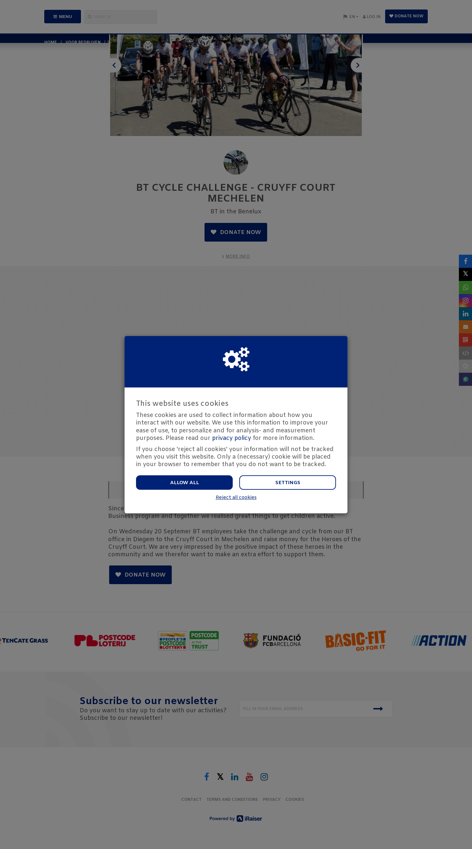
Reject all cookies (236, 498)
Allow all (184, 483)
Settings (287, 483)
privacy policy (231, 438)
